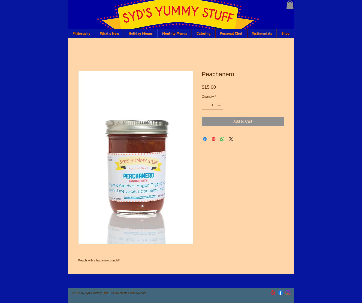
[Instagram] (288, 293)
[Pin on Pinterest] (213, 139)
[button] (290, 4)
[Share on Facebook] (205, 139)
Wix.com (141, 293)
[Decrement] (205, 105)
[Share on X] (231, 139)
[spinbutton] (212, 105)
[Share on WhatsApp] (222, 139)
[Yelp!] (273, 293)
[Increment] (219, 105)
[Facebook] (280, 293)
